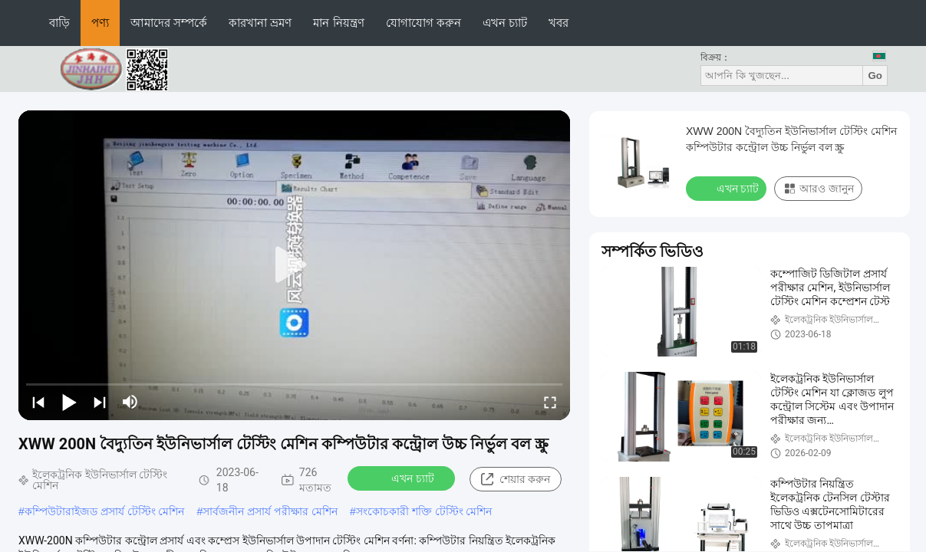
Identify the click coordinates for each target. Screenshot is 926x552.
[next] (99, 401)
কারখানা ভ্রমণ (260, 22)
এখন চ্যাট (505, 22)
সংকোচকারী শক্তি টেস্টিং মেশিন (424, 511)
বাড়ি (59, 22)
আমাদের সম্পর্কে (168, 22)
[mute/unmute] (130, 401)
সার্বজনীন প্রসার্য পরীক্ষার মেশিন (270, 511)
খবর (558, 22)
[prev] (38, 401)
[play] (294, 265)
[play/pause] (69, 401)
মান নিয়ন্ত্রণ (338, 22)
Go (875, 75)
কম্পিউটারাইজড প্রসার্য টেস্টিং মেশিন (105, 511)
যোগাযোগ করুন (423, 22)
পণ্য (100, 22)
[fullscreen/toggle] (550, 401)
